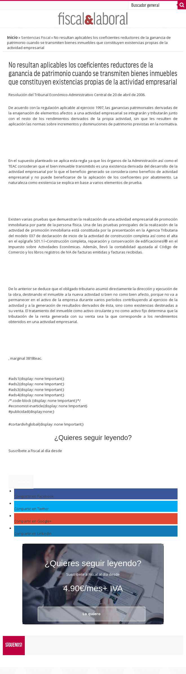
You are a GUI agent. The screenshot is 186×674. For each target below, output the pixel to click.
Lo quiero (21, 481)
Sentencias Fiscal (35, 37)
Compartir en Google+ (33, 521)
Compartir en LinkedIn (33, 533)
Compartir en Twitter (31, 508)
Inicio (12, 37)
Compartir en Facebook (34, 496)
